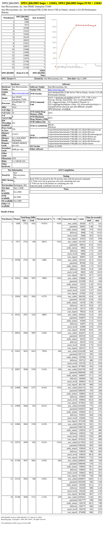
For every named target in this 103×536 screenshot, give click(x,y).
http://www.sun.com (20, 93)
